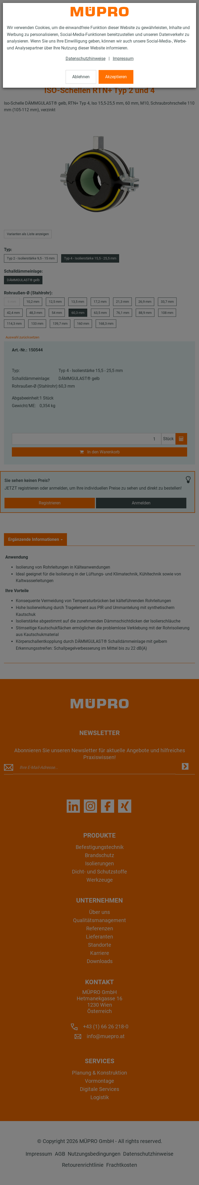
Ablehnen (81, 76)
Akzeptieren (116, 76)
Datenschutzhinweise (85, 58)
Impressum (123, 58)
